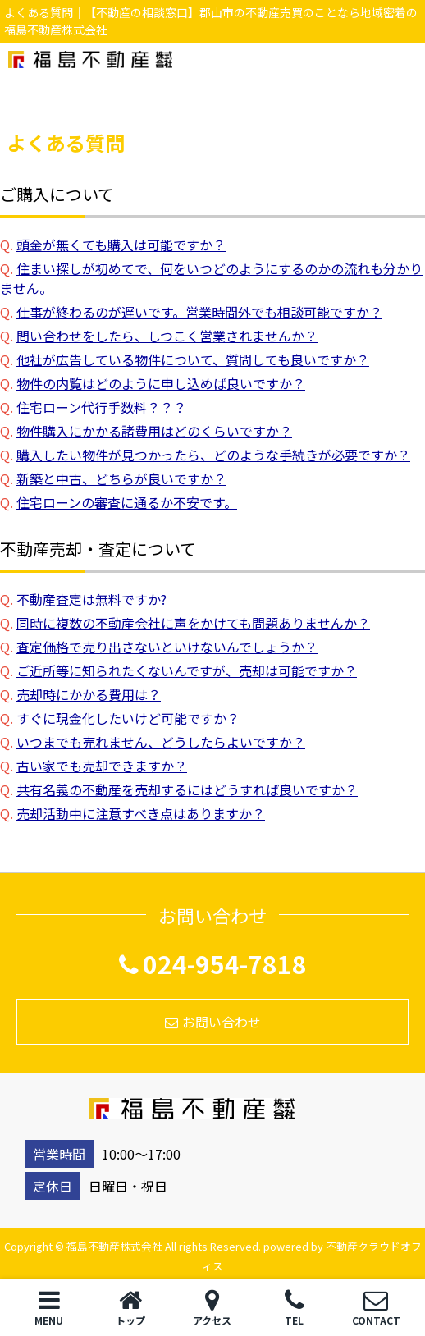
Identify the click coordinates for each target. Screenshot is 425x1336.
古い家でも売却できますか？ (101, 766)
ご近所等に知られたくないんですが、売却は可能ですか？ (186, 670)
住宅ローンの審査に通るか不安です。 (126, 502)
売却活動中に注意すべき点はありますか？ (140, 813)
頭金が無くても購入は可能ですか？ (121, 244)
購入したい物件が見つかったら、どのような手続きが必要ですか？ (213, 454)
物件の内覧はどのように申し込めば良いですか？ (160, 383)
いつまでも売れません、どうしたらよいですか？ (160, 742)
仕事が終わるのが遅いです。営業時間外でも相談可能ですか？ (199, 312)
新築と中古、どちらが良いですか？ (121, 478)
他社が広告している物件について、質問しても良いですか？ (192, 359)
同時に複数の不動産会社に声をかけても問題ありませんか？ (193, 623)
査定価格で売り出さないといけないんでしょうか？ (167, 647)
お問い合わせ (213, 1022)
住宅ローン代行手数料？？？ (101, 407)
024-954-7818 (213, 963)
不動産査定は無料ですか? (91, 599)
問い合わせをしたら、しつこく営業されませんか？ (167, 335)
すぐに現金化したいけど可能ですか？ (128, 718)
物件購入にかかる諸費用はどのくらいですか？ (154, 431)
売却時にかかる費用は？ (88, 694)
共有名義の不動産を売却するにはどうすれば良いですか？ (187, 789)
